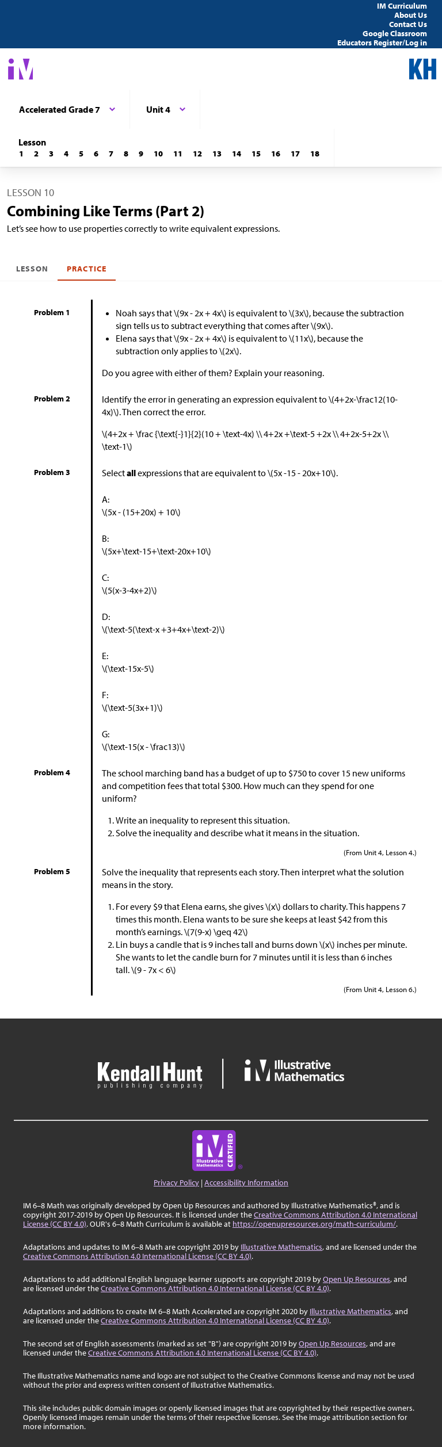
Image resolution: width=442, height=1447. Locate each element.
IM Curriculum (402, 5)
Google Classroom (395, 33)
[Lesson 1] (21, 153)
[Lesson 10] (158, 153)
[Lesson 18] (315, 153)
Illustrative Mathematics (281, 1247)
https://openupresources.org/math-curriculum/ (314, 1224)
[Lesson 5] (81, 153)
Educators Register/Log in (382, 42)
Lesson (32, 268)
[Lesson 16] (275, 153)
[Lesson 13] (217, 153)
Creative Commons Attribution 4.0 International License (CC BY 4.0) (137, 1256)
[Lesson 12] (197, 153)
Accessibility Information (246, 1182)
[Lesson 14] (236, 153)
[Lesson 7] (111, 153)
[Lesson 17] (295, 153)
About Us (410, 15)
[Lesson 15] (256, 153)
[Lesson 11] (178, 153)
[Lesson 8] (126, 153)
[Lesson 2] (36, 153)
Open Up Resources (356, 1279)
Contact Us (408, 24)
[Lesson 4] (66, 153)
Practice (86, 268)
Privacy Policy (176, 1182)
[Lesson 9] (141, 153)
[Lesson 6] (96, 153)
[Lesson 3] (51, 153)
